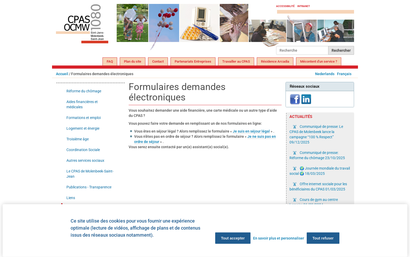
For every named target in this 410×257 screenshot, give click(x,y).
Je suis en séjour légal (251, 131)
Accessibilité (285, 6)
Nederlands (324, 74)
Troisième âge (77, 139)
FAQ (110, 61)
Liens (70, 198)
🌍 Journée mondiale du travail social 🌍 (319, 171)
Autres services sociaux (85, 160)
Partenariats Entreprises (193, 61)
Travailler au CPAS (236, 61)
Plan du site (132, 61)
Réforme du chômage (83, 91)
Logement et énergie (82, 128)
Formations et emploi (83, 118)
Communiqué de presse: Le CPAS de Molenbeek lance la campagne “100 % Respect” (316, 134)
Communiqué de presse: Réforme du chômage (317, 155)
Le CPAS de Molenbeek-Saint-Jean (89, 173)
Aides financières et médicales (82, 104)
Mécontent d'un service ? (318, 61)
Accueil (62, 74)
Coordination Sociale (83, 150)
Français (344, 74)
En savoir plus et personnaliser (278, 238)
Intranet (303, 6)
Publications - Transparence (88, 187)
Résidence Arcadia (275, 61)
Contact (158, 61)
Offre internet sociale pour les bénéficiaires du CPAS (318, 186)
